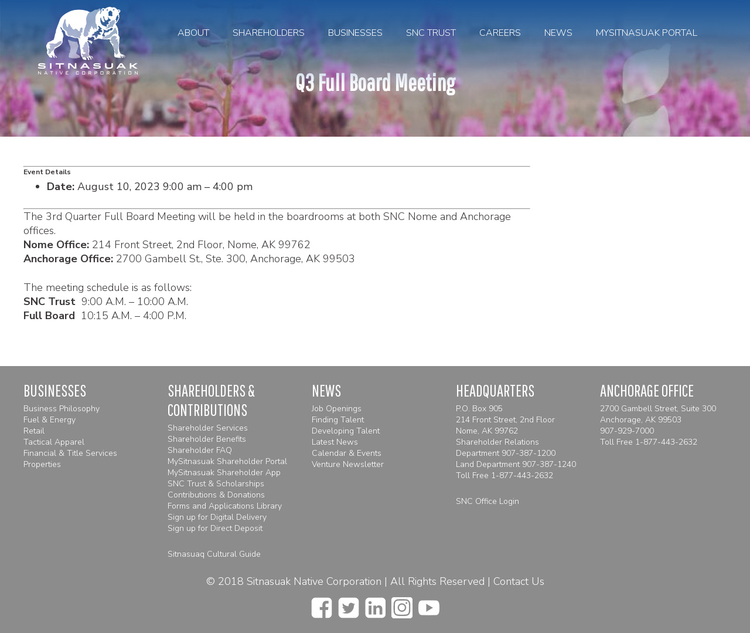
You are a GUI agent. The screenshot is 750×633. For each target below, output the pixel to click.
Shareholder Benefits (207, 439)
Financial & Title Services (70, 453)
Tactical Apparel (53, 442)
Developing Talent (346, 430)
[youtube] (428, 604)
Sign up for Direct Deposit (215, 528)
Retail (34, 430)
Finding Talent (338, 419)
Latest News (335, 442)
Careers (500, 32)
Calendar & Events (346, 453)
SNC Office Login (487, 501)
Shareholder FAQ (200, 450)
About (193, 32)
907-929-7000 (627, 430)
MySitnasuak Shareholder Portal (227, 461)
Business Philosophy (61, 408)
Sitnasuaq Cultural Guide (214, 554)
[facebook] (321, 604)
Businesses (355, 32)
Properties (42, 464)
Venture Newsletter (348, 464)
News (558, 32)
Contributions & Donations (216, 494)
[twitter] (348, 604)
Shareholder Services (208, 428)
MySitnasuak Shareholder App (224, 472)
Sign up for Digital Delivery (217, 517)
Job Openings (337, 408)
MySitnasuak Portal (646, 32)
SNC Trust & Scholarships (216, 483)
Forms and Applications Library (225, 506)
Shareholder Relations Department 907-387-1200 (505, 447)
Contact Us (518, 581)
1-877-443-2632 (522, 475)
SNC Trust (431, 32)
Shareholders (269, 32)
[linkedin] (375, 604)
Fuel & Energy (49, 419)
